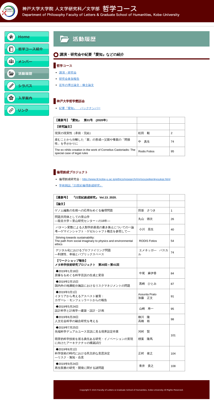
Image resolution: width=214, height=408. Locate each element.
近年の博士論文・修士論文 (76, 85)
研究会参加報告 (69, 78)
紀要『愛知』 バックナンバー (80, 108)
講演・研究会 (67, 72)
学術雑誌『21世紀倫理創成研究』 (81, 185)
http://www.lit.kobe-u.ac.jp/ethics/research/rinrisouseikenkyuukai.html (126, 179)
